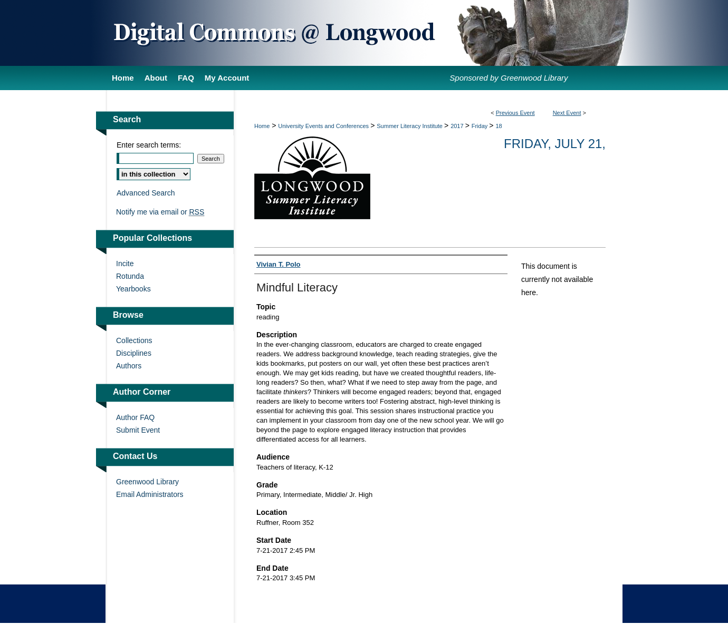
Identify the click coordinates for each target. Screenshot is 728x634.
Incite (124, 263)
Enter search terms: (149, 145)
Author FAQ (135, 417)
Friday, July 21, (555, 143)
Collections (134, 340)
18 (498, 126)
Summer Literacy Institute (410, 126)
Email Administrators (150, 494)
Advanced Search (146, 193)
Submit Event (138, 430)
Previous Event (515, 113)
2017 (458, 126)
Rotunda (130, 276)
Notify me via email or (160, 212)
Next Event (567, 113)
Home (262, 126)
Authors (128, 366)
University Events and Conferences (324, 126)
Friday (481, 126)
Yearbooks (133, 289)
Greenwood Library (147, 481)
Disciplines (133, 353)
